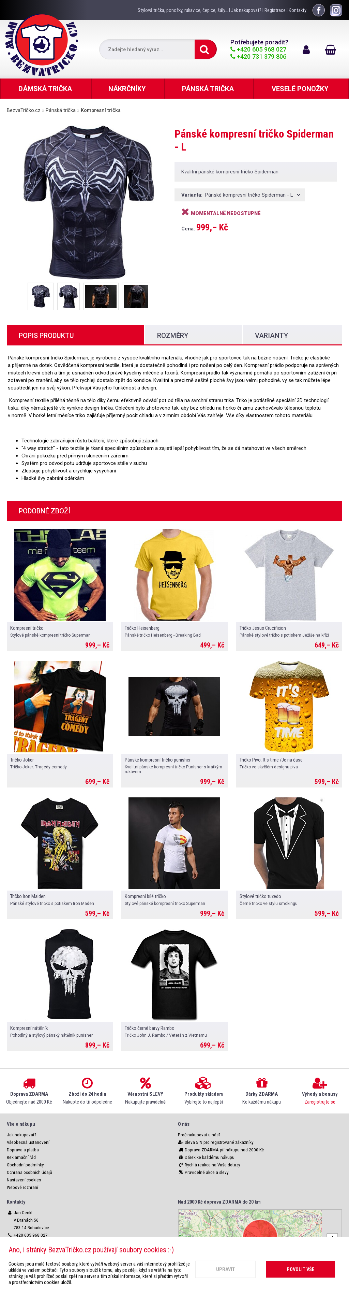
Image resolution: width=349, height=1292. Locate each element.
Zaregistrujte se (319, 1102)
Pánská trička (61, 110)
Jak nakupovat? (246, 10)
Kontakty (297, 10)
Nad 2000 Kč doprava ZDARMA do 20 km (219, 1202)
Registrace (275, 10)
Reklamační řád (21, 1157)
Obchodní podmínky (25, 1164)
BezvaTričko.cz (24, 110)
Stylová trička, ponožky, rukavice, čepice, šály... (183, 10)
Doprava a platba (23, 1149)
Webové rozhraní (22, 1187)
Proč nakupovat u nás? (199, 1134)
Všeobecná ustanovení (28, 1142)
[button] (332, 1239)
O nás (183, 1124)
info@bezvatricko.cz (32, 1250)
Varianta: (192, 195)
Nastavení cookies (24, 1179)
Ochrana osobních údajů (29, 1172)
